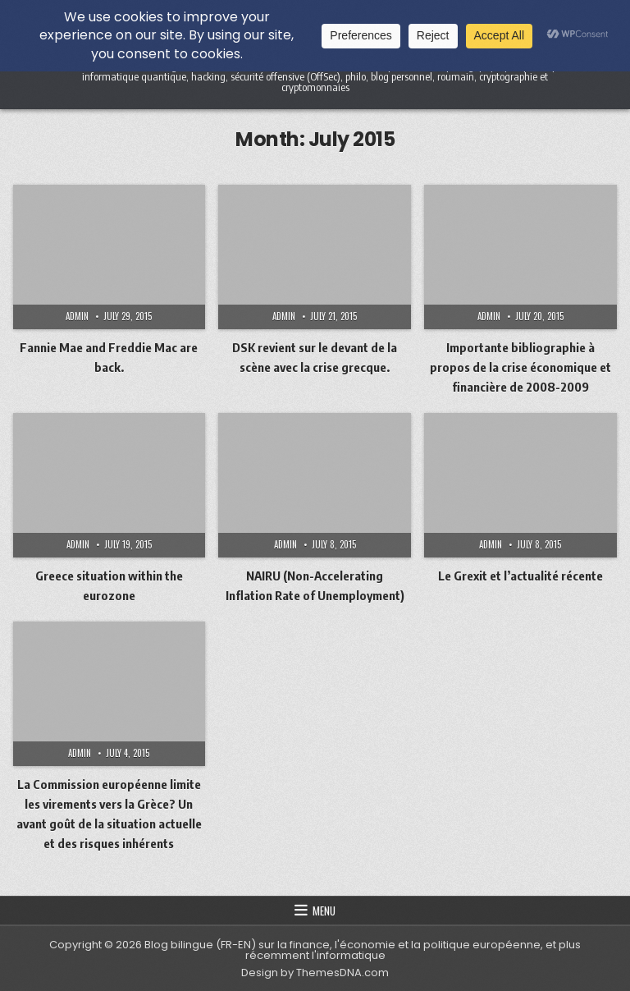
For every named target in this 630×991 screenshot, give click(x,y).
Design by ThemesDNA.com (315, 972)
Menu (324, 910)
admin (77, 316)
